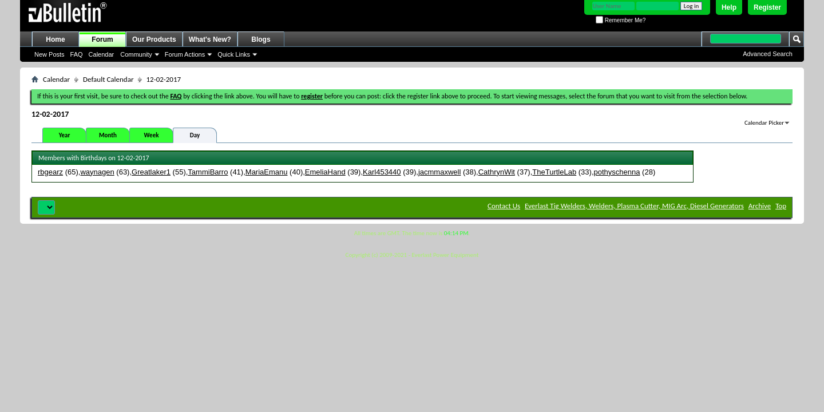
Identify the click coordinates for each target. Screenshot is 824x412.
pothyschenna (617, 172)
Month (108, 135)
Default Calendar (108, 79)
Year (64, 135)
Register (767, 7)
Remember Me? (620, 20)
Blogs (260, 39)
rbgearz (50, 172)
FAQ (76, 54)
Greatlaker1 (151, 172)
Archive (759, 205)
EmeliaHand (325, 172)
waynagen (97, 172)
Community (136, 54)
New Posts (49, 54)
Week (151, 135)
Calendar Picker (764, 122)
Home (55, 39)
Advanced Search (768, 53)
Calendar (101, 54)
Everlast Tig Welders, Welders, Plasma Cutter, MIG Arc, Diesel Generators (634, 205)
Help (729, 7)
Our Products (154, 39)
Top (780, 205)
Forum (102, 39)
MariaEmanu (266, 172)
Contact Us (504, 205)
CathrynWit (496, 172)
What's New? (210, 39)
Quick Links (233, 54)
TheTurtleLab (554, 172)
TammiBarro (208, 172)
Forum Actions (185, 54)
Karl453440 (382, 172)
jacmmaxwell (439, 172)
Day (195, 135)
